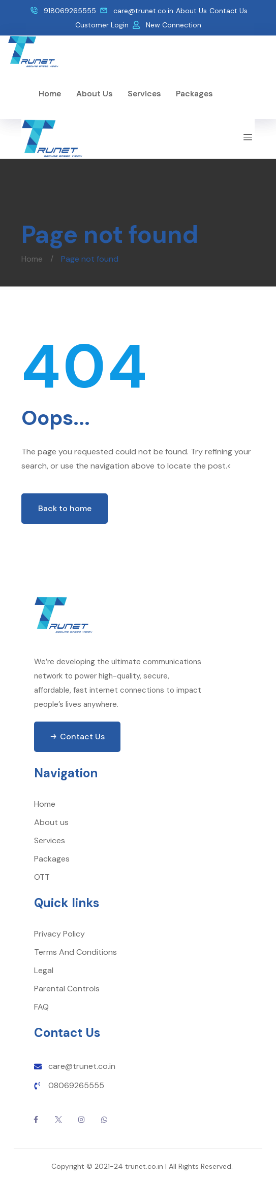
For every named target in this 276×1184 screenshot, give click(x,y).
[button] (77, 737)
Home (32, 259)
